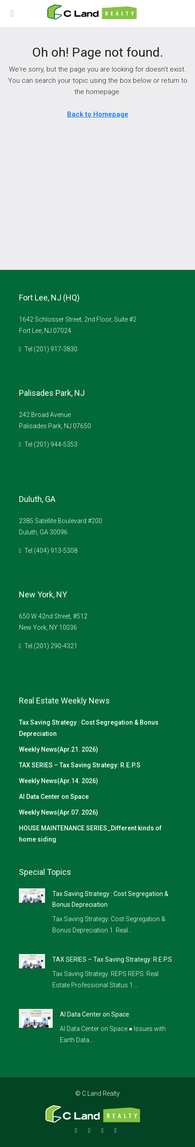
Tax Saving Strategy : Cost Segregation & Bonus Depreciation (89, 728)
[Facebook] (78, 1130)
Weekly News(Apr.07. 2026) (58, 812)
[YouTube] (117, 1130)
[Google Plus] (104, 1130)
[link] (32, 895)
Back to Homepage (97, 114)
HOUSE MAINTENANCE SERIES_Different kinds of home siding (90, 833)
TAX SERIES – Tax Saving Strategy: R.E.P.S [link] (112, 959)
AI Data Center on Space (54, 796)
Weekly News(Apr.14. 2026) (58, 780)
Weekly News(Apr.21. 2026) (58, 749)
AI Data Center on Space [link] (94, 1014)
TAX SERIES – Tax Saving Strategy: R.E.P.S (80, 765)
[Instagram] (91, 1130)
